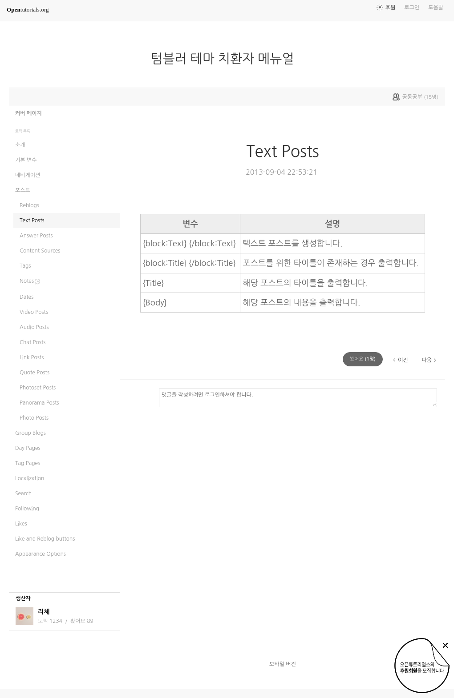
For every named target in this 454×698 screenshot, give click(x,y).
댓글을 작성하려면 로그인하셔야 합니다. (298, 397)
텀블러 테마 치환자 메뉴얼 (226, 58)
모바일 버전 (282, 664)
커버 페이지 (28, 113)
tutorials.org (28, 9)
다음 (427, 360)
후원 (390, 7)
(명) (363, 359)
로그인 (411, 7)
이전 (403, 360)
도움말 (435, 7)
